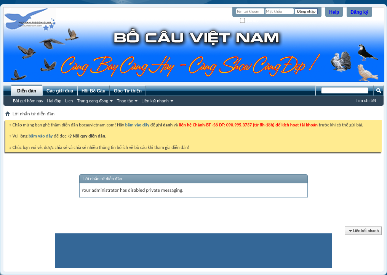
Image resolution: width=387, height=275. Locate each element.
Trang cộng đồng (92, 101)
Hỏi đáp (54, 101)
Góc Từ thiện (128, 91)
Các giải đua (59, 91)
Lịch (69, 101)
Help (334, 12)
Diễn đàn (26, 91)
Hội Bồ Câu (94, 91)
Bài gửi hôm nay (28, 101)
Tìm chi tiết (366, 100)
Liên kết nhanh (155, 101)
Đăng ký (359, 12)
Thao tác (125, 101)
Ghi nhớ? (251, 21)
